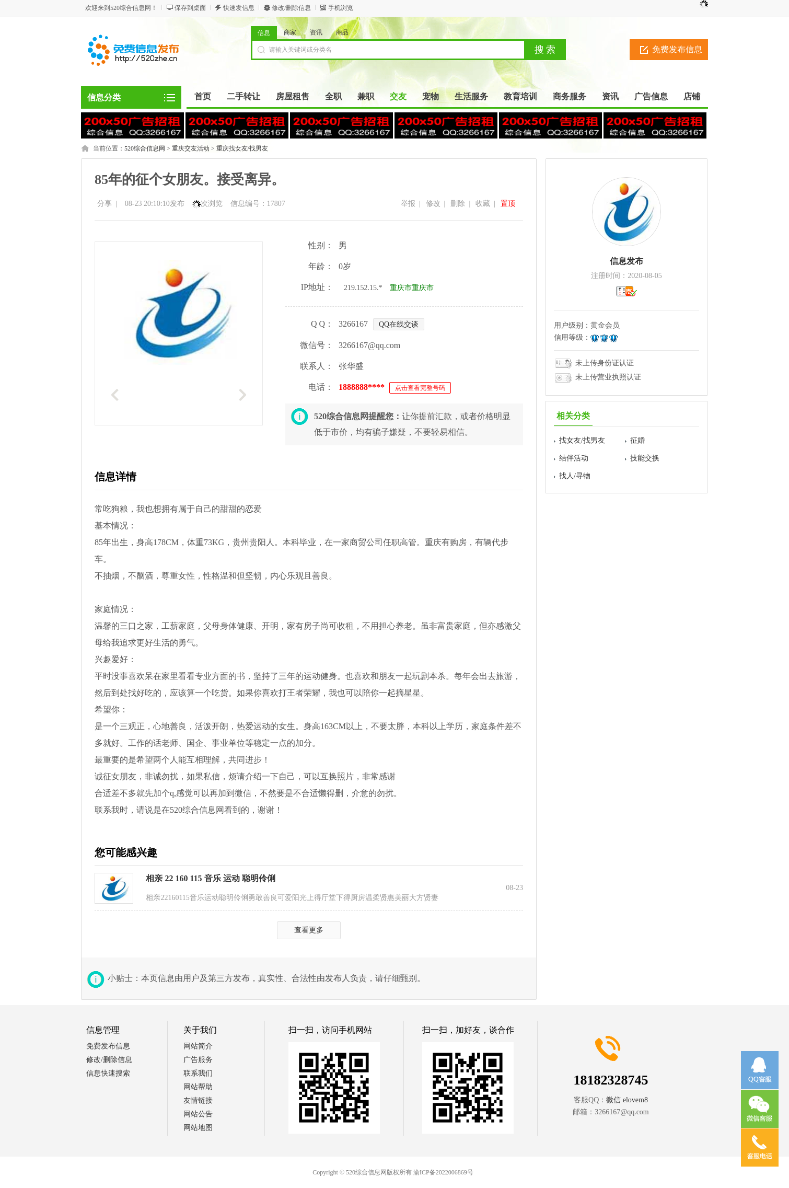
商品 (342, 32)
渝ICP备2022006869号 (443, 1172)
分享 (104, 203)
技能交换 (644, 458)
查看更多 (308, 930)
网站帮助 (198, 1087)
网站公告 (198, 1114)
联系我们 (198, 1073)
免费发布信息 (677, 49)
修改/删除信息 (291, 7)
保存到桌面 (190, 7)
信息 (264, 33)
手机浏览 (340, 7)
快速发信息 (238, 7)
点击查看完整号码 (420, 387)
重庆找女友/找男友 (242, 148)
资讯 (316, 32)
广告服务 (198, 1060)
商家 (290, 32)
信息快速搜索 (108, 1073)
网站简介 (198, 1046)
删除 (457, 203)
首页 (202, 96)
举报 (408, 203)
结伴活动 (573, 458)
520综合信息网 (144, 148)
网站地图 (198, 1128)
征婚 (637, 440)
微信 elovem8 (627, 1100)
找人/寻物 (574, 476)
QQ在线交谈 (399, 324)
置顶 (508, 203)
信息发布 (626, 261)
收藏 (482, 203)
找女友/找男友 (582, 440)
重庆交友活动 (191, 148)
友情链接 (198, 1100)
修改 (433, 203)
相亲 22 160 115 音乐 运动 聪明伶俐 (210, 878)
